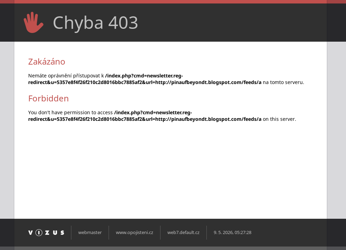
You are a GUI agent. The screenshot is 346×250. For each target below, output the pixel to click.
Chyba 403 (96, 22)
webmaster (90, 232)
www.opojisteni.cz (134, 232)
